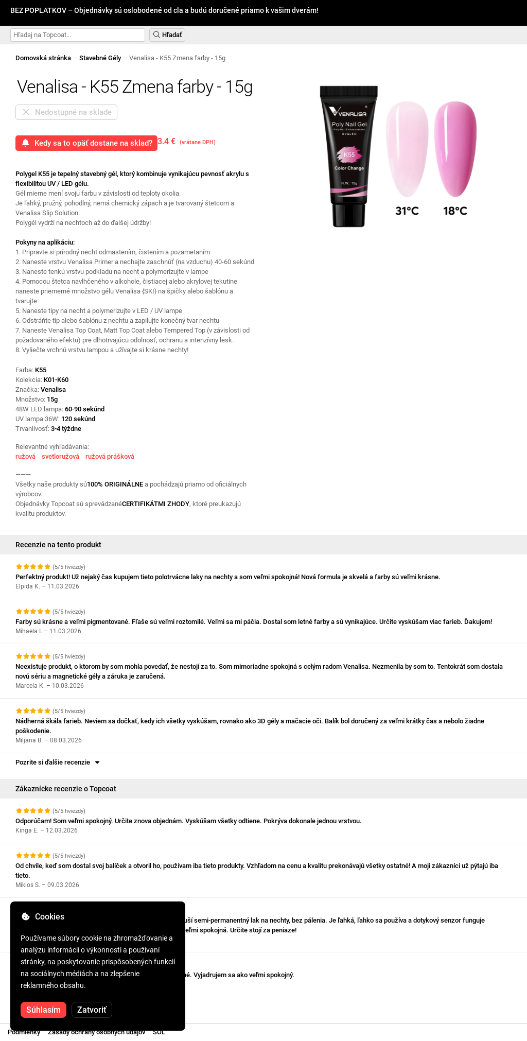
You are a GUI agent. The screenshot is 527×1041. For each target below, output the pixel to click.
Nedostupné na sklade (66, 112)
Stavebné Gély (100, 58)
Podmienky (24, 1032)
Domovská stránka (43, 58)
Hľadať (167, 35)
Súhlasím (43, 1010)
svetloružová (60, 456)
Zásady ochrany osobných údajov (96, 1032)
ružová (25, 456)
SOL (159, 1032)
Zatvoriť (92, 1010)
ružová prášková (109, 456)
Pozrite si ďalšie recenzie (58, 762)
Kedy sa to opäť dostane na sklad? (86, 143)
